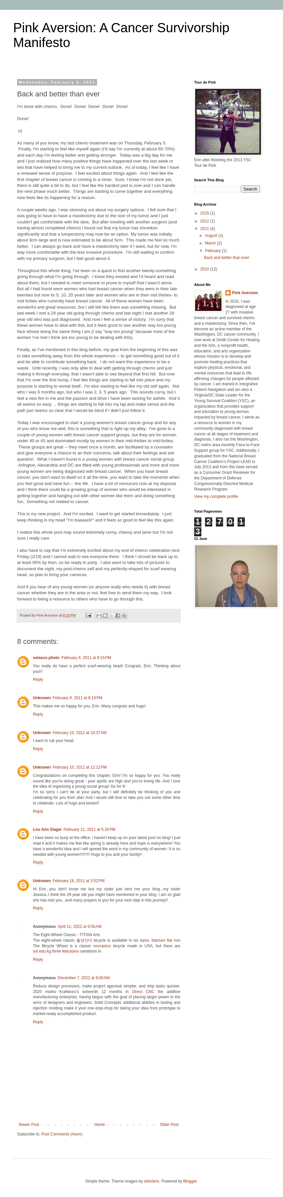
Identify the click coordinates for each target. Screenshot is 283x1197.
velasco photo (46, 657)
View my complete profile (216, 496)
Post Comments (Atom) (61, 1134)
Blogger (190, 1181)
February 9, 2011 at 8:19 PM (77, 698)
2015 (205, 213)
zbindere (151, 1181)
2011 (205, 228)
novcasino (102, 946)
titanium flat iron (166, 940)
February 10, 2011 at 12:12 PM (80, 767)
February (213, 250)
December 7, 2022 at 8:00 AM (84, 978)
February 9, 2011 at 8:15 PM (86, 657)
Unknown (42, 698)
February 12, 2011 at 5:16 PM (90, 829)
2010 (205, 269)
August (212, 235)
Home (99, 1124)
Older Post (169, 1124)
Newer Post (29, 1124)
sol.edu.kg (42, 951)
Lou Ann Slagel (47, 829)
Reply (38, 679)
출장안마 (84, 940)
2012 (205, 221)
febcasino (70, 951)
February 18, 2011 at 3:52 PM (79, 881)
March (211, 243)
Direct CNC (143, 991)
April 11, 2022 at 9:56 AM (79, 926)
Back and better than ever (226, 257)
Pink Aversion (245, 293)
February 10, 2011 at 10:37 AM (80, 732)
